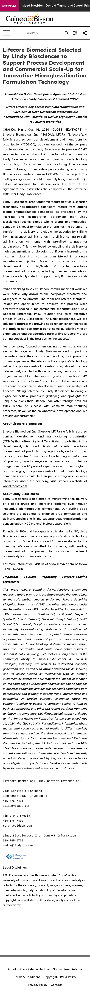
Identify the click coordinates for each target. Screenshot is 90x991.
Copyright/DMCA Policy (60, 977)
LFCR (60, 134)
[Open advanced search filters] (75, 33)
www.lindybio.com (61, 564)
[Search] (42, 33)
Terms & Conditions (27, 977)
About (12, 969)
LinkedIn (17, 569)
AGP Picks (9, 5)
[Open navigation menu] (6, 33)
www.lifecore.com (15, 486)
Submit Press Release (67, 969)
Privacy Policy (37, 985)
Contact (56, 985)
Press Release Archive (35, 969)
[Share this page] (84, 33)
